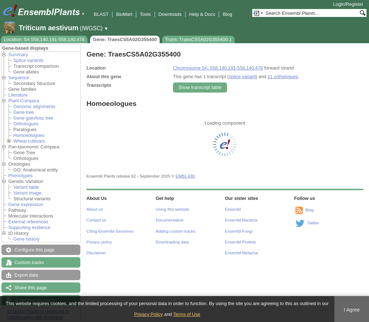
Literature (18, 95)
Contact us (96, 220)
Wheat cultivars (29, 141)
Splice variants (28, 60)
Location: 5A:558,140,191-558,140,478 (44, 39)
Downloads (170, 14)
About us (94, 209)
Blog (227, 14)
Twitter (313, 223)
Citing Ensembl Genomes (110, 231)
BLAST (101, 14)
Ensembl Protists (240, 242)
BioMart (124, 14)
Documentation (169, 220)
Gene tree (23, 112)
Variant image (27, 193)
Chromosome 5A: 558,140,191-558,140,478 (218, 68)
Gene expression (25, 204)
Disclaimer (96, 253)
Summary (18, 54)
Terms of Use (186, 314)
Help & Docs (202, 14)
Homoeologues (28, 135)
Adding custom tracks (175, 231)
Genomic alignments (34, 106)
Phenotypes (20, 175)
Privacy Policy (148, 314)
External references (28, 221)
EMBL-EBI (185, 176)
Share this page (30, 287)
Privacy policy (99, 242)
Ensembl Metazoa (241, 253)
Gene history (26, 239)
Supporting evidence (29, 227)
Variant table (26, 187)
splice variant (242, 76)
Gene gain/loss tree (33, 118)
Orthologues (26, 123)
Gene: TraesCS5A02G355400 (125, 39)
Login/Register (348, 4)
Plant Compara (23, 100)
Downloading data (172, 242)
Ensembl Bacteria (241, 220)
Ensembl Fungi (239, 231)
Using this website (172, 209)
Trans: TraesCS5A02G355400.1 (198, 39)
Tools (145, 14)
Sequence (18, 77)
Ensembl (233, 209)
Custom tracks (29, 262)
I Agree (352, 310)
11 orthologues (282, 76)
